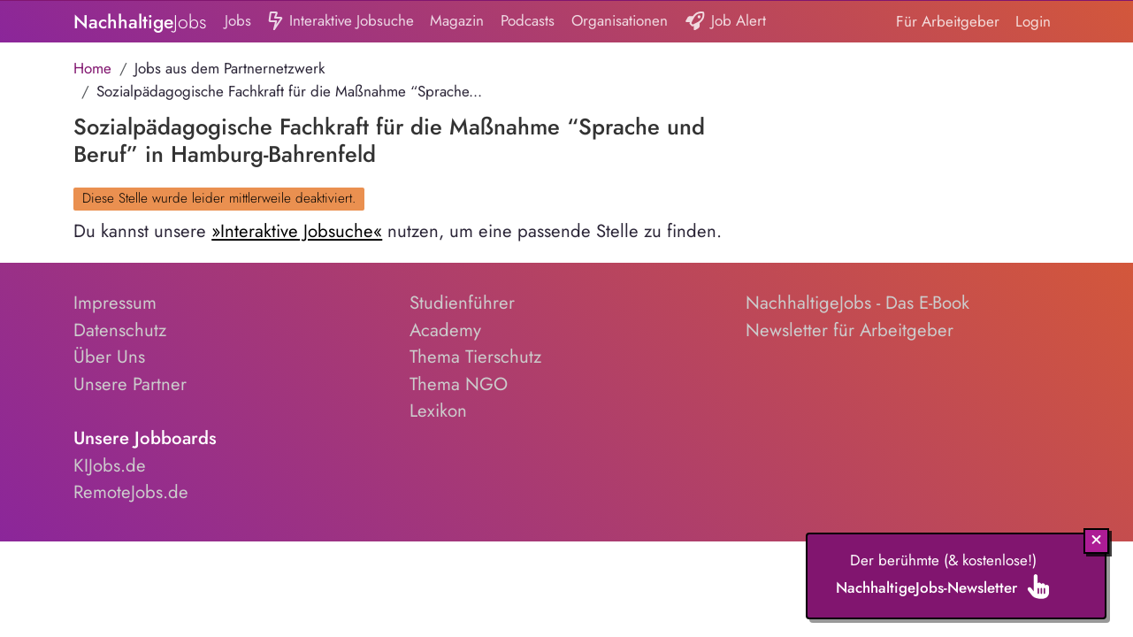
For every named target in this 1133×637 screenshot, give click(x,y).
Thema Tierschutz (475, 356)
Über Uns (109, 356)
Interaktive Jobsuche (340, 22)
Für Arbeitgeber (947, 21)
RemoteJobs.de (130, 492)
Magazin (457, 20)
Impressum (115, 302)
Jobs (238, 20)
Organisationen (619, 20)
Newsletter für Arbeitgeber (849, 330)
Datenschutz (119, 330)
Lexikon (438, 410)
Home (92, 68)
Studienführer (462, 302)
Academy (445, 330)
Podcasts (528, 20)
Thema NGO (459, 384)
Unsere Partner (130, 384)
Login (1033, 21)
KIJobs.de (109, 465)
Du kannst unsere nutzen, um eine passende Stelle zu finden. (397, 231)
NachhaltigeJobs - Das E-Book (857, 302)
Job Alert (725, 22)
